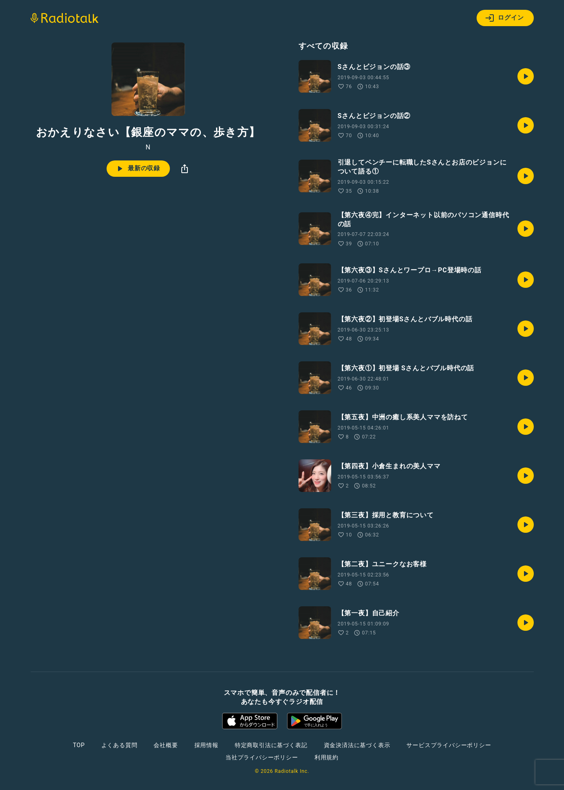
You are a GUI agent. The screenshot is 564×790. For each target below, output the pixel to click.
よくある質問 (119, 745)
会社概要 (166, 745)
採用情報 (206, 745)
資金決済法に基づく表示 (357, 745)
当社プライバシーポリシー (261, 757)
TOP (79, 745)
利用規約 (326, 757)
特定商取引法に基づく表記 (271, 745)
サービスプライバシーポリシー (448, 745)
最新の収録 (137, 169)
